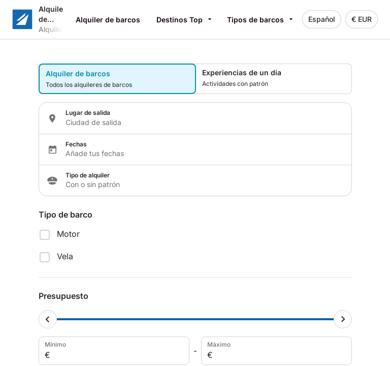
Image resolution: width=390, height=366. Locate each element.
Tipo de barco (65, 214)
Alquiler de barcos (108, 19)
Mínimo (113, 351)
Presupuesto (63, 296)
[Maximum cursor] (343, 319)
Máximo (275, 351)
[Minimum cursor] (48, 319)
